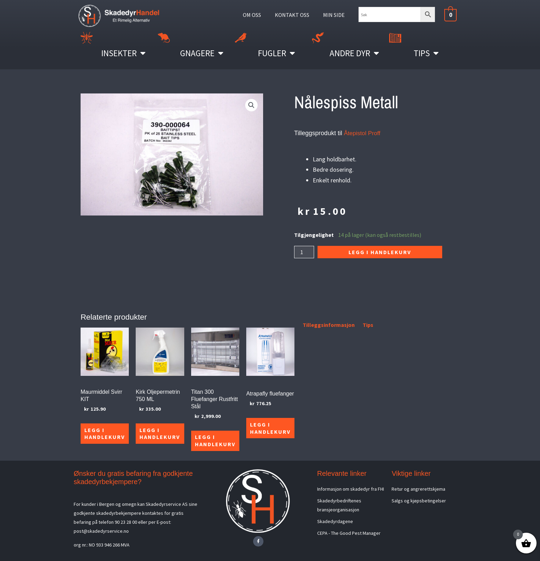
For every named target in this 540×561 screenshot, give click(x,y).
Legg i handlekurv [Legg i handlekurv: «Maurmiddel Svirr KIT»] (104, 433)
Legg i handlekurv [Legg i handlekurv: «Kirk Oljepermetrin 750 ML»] (158, 433)
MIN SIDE (334, 14)
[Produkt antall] (304, 252)
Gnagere (202, 53)
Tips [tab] (368, 324)
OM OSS (252, 14)
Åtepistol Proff (363, 133)
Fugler (276, 53)
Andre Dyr (354, 53)
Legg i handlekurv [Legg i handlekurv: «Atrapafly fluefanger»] (267, 433)
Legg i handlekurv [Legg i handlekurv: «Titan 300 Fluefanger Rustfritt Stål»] (213, 440)
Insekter (123, 53)
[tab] (294, 326)
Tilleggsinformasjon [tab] (329, 324)
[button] (251, 105)
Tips (426, 53)
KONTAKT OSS (292, 14)
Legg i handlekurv (380, 252)
